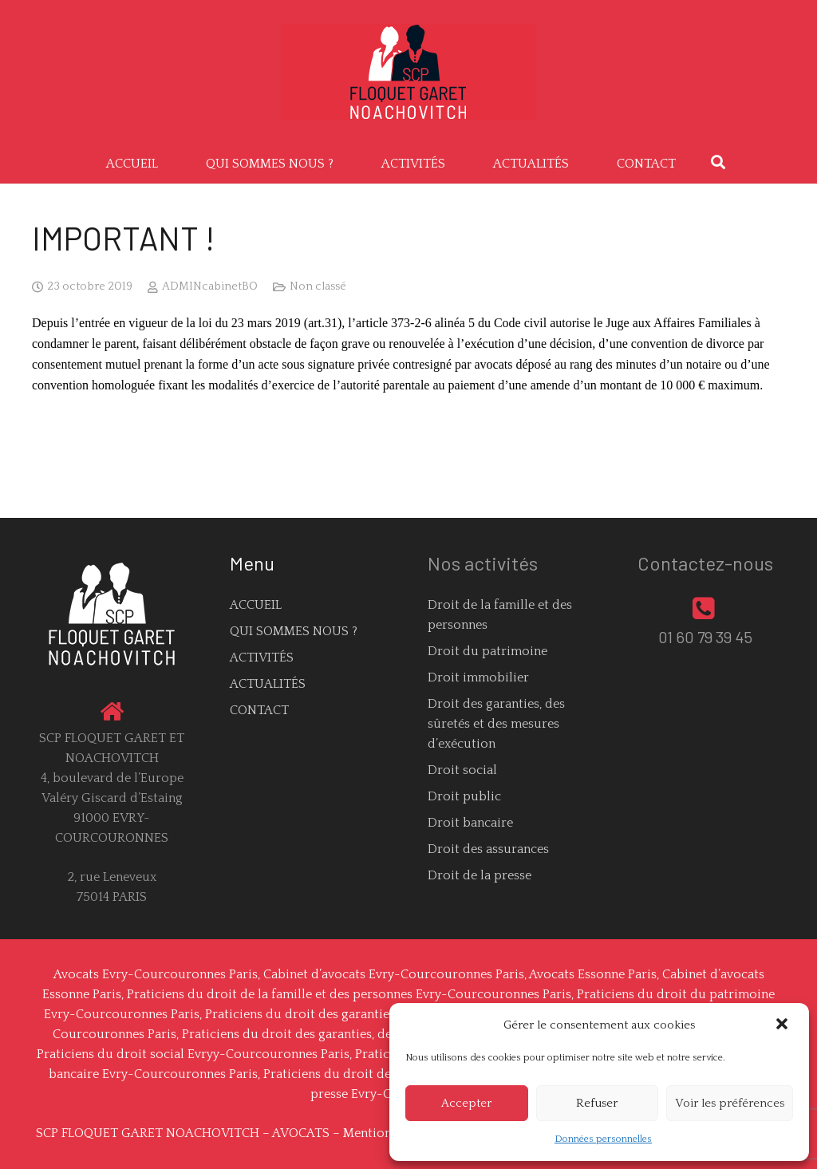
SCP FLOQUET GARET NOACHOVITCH (147, 1133)
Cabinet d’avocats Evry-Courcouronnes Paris (393, 974)
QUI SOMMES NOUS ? (293, 631)
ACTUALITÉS (268, 684)
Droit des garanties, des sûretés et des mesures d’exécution (496, 724)
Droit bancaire (470, 823)
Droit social (462, 770)
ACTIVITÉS (262, 657)
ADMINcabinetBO (210, 286)
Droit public (464, 796)
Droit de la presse (479, 875)
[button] (783, 1025)
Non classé (318, 286)
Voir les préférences (729, 1103)
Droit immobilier (478, 677)
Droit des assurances (488, 849)
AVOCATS (301, 1133)
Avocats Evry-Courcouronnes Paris (155, 974)
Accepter (466, 1103)
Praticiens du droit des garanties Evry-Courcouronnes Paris (379, 1014)
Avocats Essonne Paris (593, 974)
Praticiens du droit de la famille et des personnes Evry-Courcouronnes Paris (349, 994)
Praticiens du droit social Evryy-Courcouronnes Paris (193, 1054)
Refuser (597, 1103)
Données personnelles (603, 1139)
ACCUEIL (256, 605)
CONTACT (259, 710)
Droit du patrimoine (487, 651)
